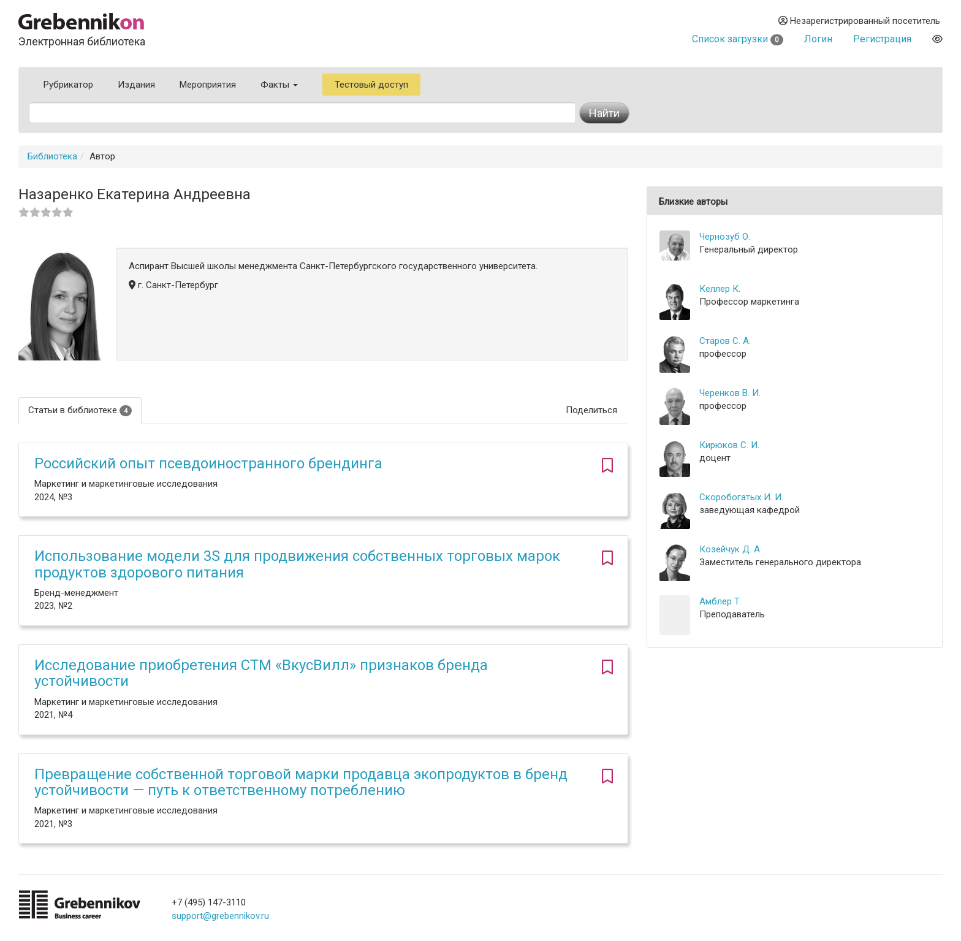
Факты (279, 84)
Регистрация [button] (882, 39)
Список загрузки (737, 39)
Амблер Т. (720, 601)
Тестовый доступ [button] (371, 84)
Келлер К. (719, 288)
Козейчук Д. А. (730, 549)
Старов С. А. (725, 340)
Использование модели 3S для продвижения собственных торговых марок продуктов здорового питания (297, 564)
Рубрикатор (68, 84)
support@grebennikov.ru (220, 915)
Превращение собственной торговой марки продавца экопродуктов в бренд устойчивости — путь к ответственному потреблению (301, 782)
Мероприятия (208, 84)
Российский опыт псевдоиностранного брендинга (208, 463)
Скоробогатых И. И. (741, 497)
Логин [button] (818, 39)
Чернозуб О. (724, 236)
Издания (136, 84)
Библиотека (52, 156)
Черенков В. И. (730, 392)
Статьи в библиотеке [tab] (80, 410)
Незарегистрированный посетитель (859, 20)
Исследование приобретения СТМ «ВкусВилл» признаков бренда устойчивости (261, 673)
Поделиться (591, 410)
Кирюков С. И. (729, 445)
